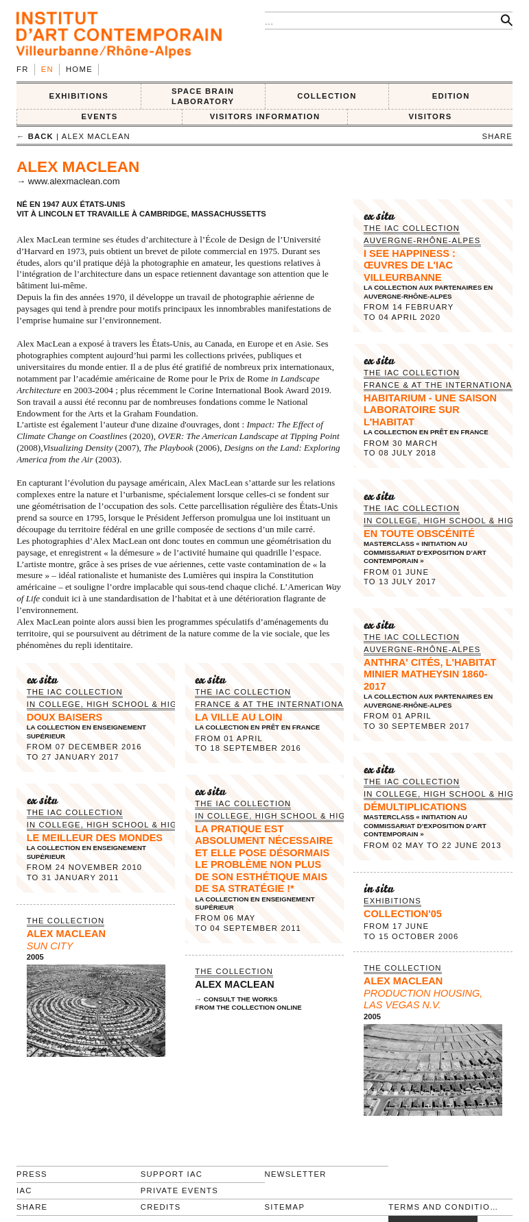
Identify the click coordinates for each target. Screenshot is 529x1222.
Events (99, 116)
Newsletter (296, 1174)
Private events (179, 1190)
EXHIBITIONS (79, 96)
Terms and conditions (444, 1207)
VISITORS (430, 116)
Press (31, 1174)
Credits (161, 1207)
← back (35, 136)
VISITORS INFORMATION (265, 116)
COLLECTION (327, 96)
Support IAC (172, 1174)
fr (22, 69)
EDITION (451, 96)
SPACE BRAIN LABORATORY (203, 96)
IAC (24, 1190)
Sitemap (285, 1207)
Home (79, 69)
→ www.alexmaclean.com (68, 181)
